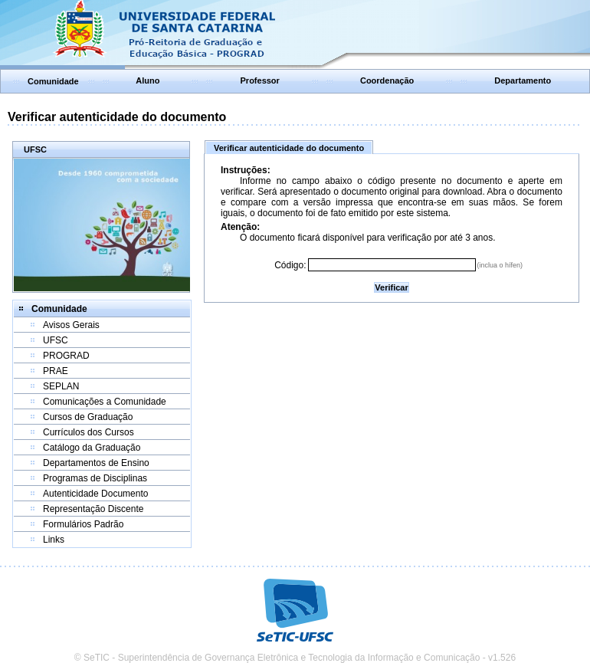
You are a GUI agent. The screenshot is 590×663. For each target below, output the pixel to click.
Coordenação (387, 80)
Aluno (147, 80)
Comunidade (53, 81)
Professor (260, 80)
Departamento (522, 80)
